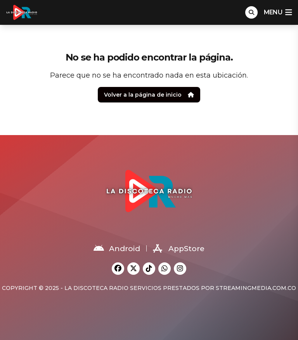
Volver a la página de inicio (149, 94)
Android (117, 248)
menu (278, 12)
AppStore (178, 248)
